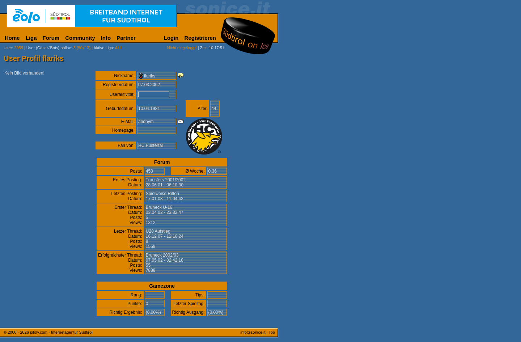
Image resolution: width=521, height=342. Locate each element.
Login (171, 38)
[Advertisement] (313, 180)
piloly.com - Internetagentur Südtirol (61, 332)
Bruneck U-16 (159, 207)
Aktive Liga (103, 48)
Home (12, 38)
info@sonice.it (252, 332)
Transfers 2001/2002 (166, 179)
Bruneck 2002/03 (162, 255)
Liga (31, 38)
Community (80, 38)
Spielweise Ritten (162, 193)
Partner (126, 38)
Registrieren (200, 38)
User (8, 48)
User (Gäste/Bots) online (48, 48)
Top (271, 332)
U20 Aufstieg (158, 231)
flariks (149, 76)
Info (106, 38)
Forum (51, 38)
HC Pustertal (150, 145)
